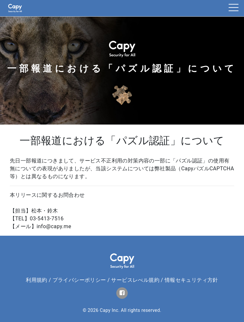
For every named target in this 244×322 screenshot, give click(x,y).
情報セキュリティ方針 (191, 280)
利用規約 (36, 280)
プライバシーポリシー (79, 280)
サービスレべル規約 (135, 280)
